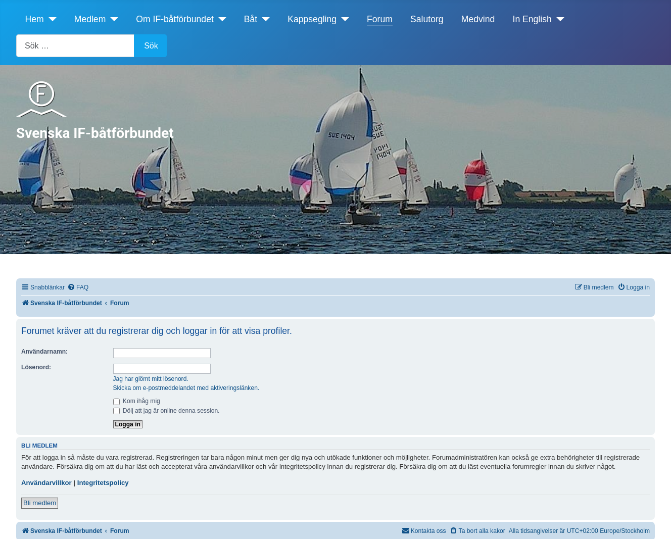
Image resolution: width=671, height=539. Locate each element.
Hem (34, 19)
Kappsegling (312, 19)
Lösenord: (36, 367)
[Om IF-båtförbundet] (220, 19)
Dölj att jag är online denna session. (166, 410)
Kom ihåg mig (136, 401)
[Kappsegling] (343, 19)
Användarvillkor (46, 482)
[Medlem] (112, 19)
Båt (250, 19)
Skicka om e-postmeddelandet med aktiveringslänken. (186, 387)
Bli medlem (39, 503)
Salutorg (427, 19)
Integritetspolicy (103, 482)
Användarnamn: (44, 351)
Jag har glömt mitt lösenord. (150, 378)
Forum (380, 19)
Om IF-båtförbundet (175, 19)
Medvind (478, 19)
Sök (151, 45)
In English (532, 19)
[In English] (558, 19)
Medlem (90, 19)
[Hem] (50, 19)
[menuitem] (77, 288)
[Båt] (263, 19)
